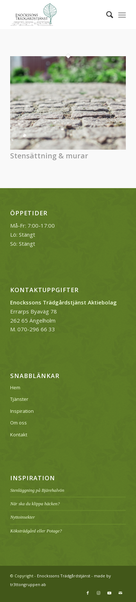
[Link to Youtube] (109, 593)
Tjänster (19, 399)
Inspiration (22, 411)
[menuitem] (106, 14)
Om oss (18, 422)
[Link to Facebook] (87, 593)
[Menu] (122, 14)
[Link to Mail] (120, 593)
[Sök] (106, 14)
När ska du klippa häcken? (35, 503)
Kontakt (18, 434)
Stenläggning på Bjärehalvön (37, 490)
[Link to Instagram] (98, 593)
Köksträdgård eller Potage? (36, 531)
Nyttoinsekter (22, 517)
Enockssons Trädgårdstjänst (63, 575)
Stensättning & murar (49, 156)
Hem (15, 387)
